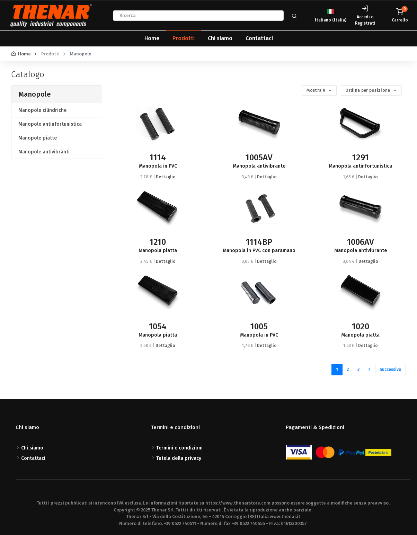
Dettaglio (166, 177)
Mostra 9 (316, 90)
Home (151, 38)
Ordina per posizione (368, 90)
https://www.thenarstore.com (237, 503)
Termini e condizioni (179, 448)
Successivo (390, 369)
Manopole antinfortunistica (50, 124)
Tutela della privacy (178, 458)
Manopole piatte (37, 138)
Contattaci (259, 38)
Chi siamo (220, 38)
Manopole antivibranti (44, 152)
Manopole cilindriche (42, 110)
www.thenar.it (285, 516)
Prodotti (183, 38)
